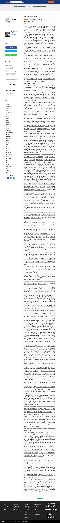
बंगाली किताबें (27, 512)
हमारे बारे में (27, 2)
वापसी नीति (5, 509)
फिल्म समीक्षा (8, 150)
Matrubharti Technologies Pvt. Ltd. (15, 521)
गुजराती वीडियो (16, 506)
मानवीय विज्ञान (8, 136)
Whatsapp (11, 54)
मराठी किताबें (27, 507)
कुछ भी (7, 170)
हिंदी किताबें (26, 504)
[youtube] (54, 506)
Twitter (11, 51)
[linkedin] (56, 506)
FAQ (4, 511)
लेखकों (15, 507)
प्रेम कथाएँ (8, 128)
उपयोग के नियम (6, 507)
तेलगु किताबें (26, 511)
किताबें (30, 2)
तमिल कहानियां (37, 512)
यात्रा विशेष (8, 122)
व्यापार (7, 160)
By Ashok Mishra (14, 34)
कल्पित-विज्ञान (8, 158)
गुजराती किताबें (27, 506)
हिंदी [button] (23, 2)
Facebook (11, 47)
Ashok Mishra (13, 19)
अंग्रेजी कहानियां (37, 507)
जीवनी (7, 142)
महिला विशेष (8, 124)
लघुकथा (7, 104)
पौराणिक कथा (8, 152)
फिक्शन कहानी (8, 108)
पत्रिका (7, 118)
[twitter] (51, 506)
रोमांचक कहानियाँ (9, 134)
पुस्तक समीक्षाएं (9, 154)
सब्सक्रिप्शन (43, 2)
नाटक (7, 126)
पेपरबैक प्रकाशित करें (17, 511)
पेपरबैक (37, 2)
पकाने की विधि (8, 144)
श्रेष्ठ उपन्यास (16, 504)
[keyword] (16, 2)
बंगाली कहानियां (37, 509)
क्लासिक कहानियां (9, 112)
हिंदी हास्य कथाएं (13, 36)
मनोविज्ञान (8, 138)
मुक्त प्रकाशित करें (51, 2)
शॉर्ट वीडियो (16, 509)
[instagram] (49, 506)
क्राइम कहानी (8, 172)
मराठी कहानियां (37, 506)
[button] (21, 2)
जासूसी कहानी (8, 130)
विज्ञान (7, 168)
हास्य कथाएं (8, 116)
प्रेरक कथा (8, 110)
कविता (7, 120)
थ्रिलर (7, 156)
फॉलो (14, 21)
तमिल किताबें (27, 509)
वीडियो (33, 2)
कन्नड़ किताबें (27, 516)
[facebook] (46, 506)
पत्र (6, 146)
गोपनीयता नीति (6, 506)
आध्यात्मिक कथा (9, 106)
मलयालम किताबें (27, 514)
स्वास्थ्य (7, 140)
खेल (7, 162)
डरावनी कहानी (8, 148)
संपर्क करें (46, 2)
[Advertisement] (11, 188)
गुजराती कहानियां (38, 504)
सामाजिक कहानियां (9, 132)
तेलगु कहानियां (37, 514)
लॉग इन (56, 2)
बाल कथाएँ (8, 114)
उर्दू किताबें (26, 517)
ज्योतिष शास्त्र (8, 166)
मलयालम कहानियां (38, 511)
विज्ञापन (40, 2)
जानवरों (7, 164)
